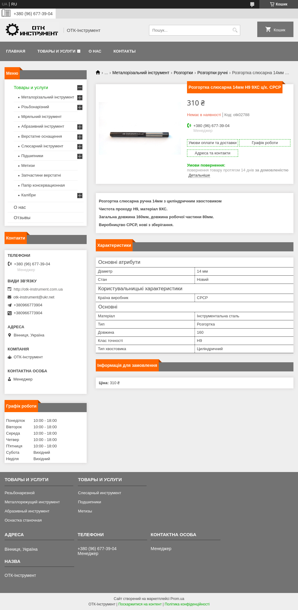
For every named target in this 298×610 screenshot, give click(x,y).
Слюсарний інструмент (42, 146)
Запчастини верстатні (41, 175)
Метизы (85, 511)
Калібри (28, 195)
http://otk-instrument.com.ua (38, 289)
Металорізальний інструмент (141, 72)
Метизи (28, 165)
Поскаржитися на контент (139, 604)
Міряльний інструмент (41, 116)
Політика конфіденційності (187, 604)
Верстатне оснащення (41, 136)
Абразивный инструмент (27, 511)
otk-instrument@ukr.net (33, 297)
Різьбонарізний (35, 107)
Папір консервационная (43, 185)
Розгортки (183, 72)
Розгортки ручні (212, 72)
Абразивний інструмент (42, 126)
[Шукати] (235, 30)
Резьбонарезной (20, 493)
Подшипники (89, 502)
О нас (95, 51)
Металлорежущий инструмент (32, 502)
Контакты (124, 51)
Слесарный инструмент (99, 493)
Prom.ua (177, 599)
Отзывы (22, 217)
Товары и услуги (56, 51)
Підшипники (32, 155)
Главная (15, 51)
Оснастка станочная (23, 520)
